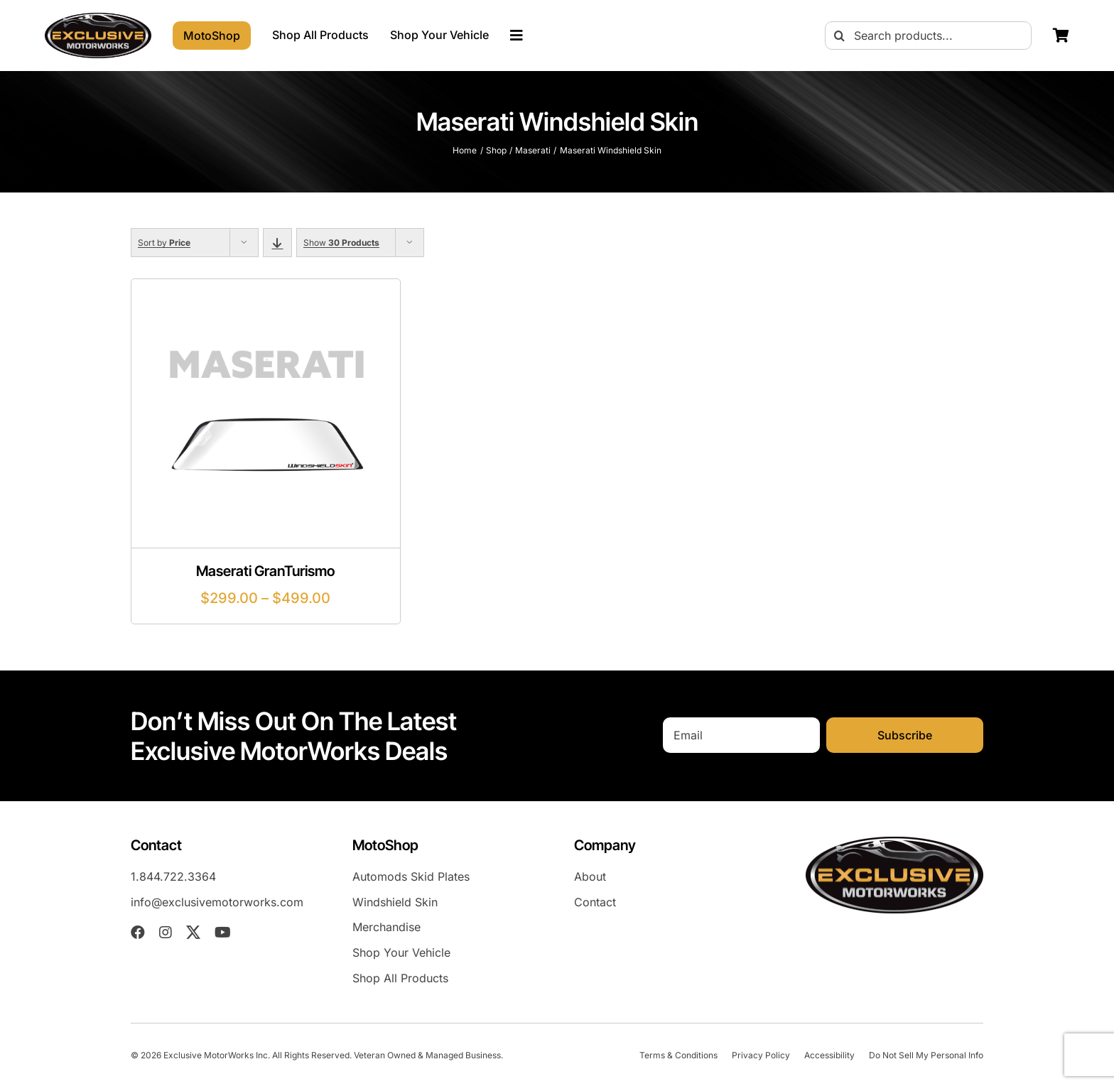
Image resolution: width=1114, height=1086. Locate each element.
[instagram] (165, 932)
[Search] (839, 35)
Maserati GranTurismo (265, 571)
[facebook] (138, 932)
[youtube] (223, 932)
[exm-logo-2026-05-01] (98, 18)
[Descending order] (277, 242)
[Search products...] (928, 35)
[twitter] (193, 932)
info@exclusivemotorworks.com (217, 902)
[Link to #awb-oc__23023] (516, 35)
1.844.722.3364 (173, 876)
